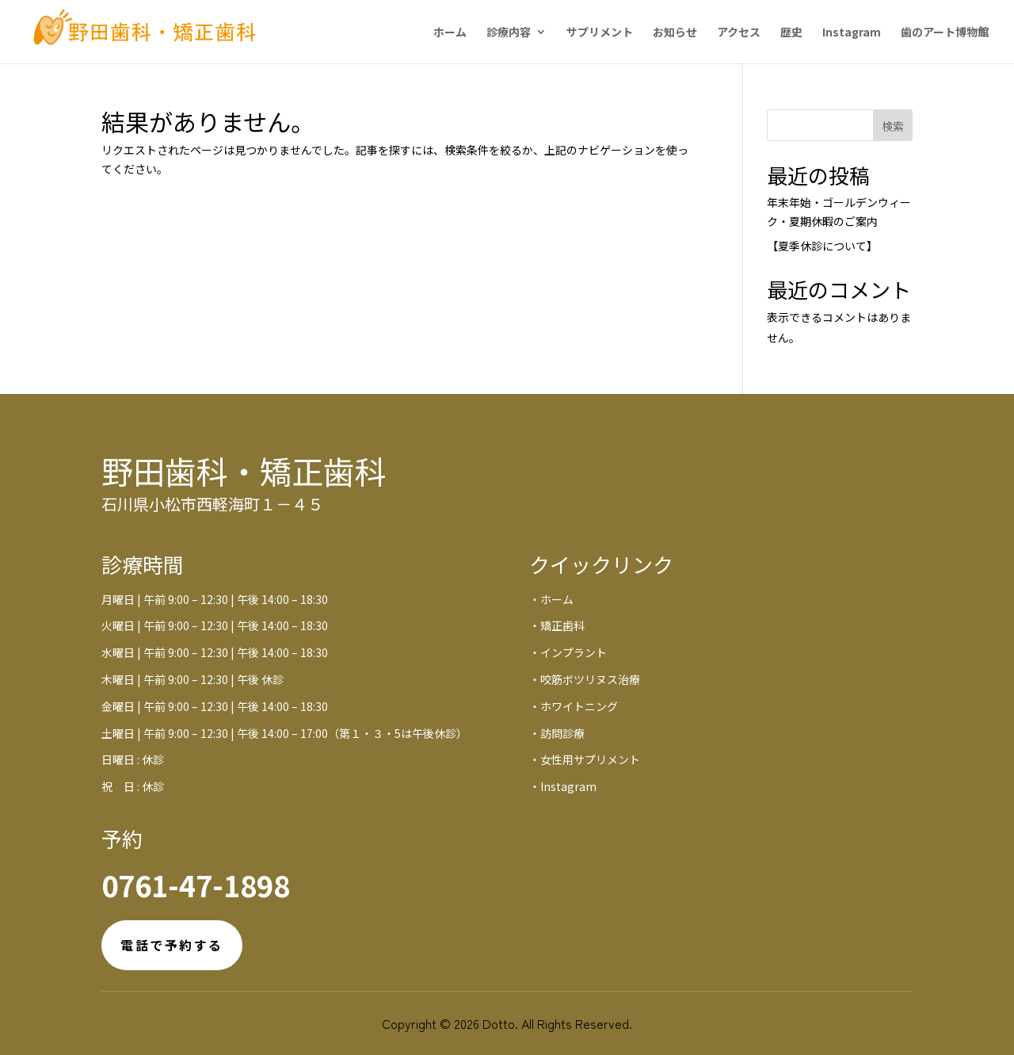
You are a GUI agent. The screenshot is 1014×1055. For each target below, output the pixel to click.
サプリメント (599, 33)
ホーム (450, 33)
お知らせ (675, 33)
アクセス (738, 33)
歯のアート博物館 (945, 33)
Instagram (851, 33)
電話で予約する (171, 944)
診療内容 (508, 33)
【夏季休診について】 (822, 246)
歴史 (791, 33)
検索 (893, 126)
